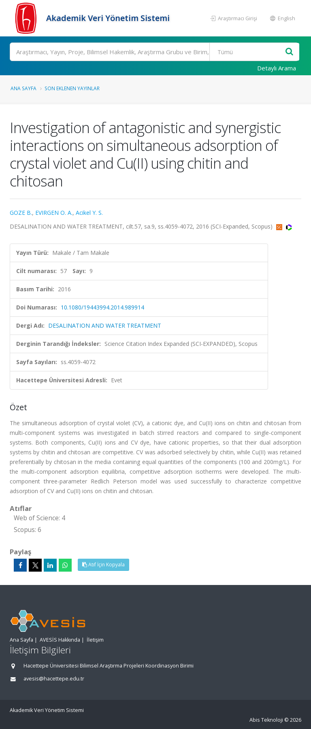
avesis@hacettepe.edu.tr (53, 678)
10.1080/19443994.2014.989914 (102, 307)
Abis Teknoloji (266, 719)
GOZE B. (21, 212)
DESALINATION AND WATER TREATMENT (104, 325)
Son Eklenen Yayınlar (72, 88)
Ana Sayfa (23, 88)
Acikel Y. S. (89, 212)
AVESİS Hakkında (60, 639)
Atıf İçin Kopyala (103, 564)
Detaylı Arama (276, 68)
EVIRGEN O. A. (53, 212)
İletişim (95, 639)
